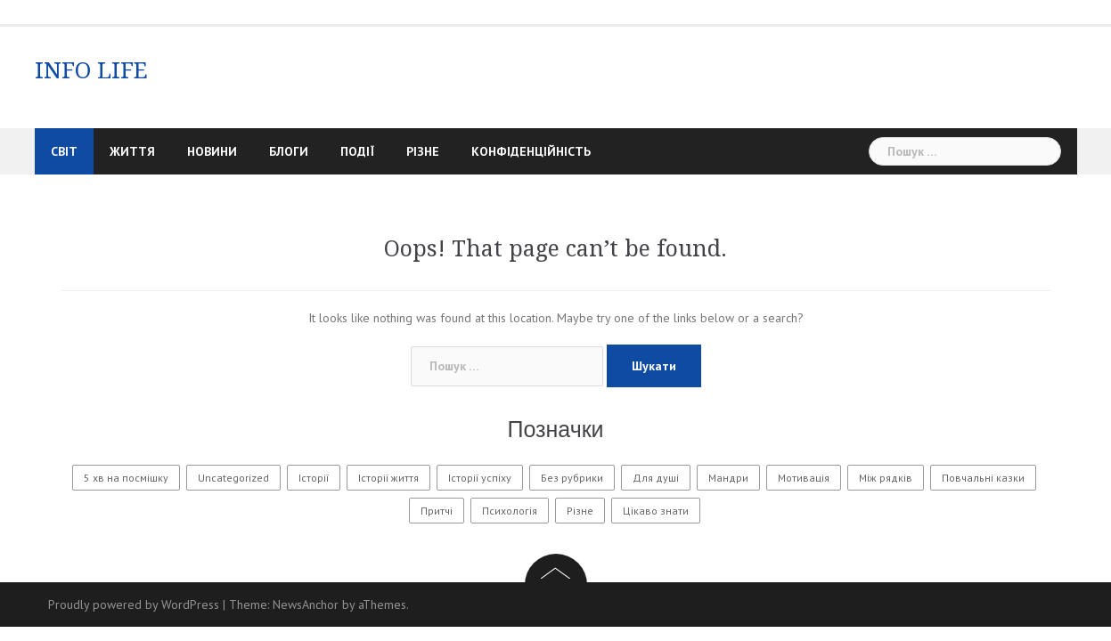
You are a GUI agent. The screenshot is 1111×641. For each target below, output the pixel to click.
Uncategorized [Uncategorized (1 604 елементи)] (233, 477)
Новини (212, 151)
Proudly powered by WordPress (133, 604)
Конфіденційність (531, 151)
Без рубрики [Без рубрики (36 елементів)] (572, 477)
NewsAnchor (306, 604)
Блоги (288, 151)
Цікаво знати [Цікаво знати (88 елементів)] (656, 510)
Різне (422, 151)
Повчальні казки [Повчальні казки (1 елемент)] (983, 477)
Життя (132, 151)
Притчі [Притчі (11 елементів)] (437, 510)
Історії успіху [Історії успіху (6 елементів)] (479, 477)
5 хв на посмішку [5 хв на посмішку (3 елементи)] (126, 477)
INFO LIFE (91, 70)
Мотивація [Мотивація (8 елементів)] (803, 477)
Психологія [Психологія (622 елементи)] (509, 510)
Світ (64, 151)
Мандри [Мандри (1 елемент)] (728, 477)
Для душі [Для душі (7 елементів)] (656, 477)
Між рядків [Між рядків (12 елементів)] (885, 477)
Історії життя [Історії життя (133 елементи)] (388, 477)
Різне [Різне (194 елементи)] (580, 510)
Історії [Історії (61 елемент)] (313, 477)
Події (357, 151)
